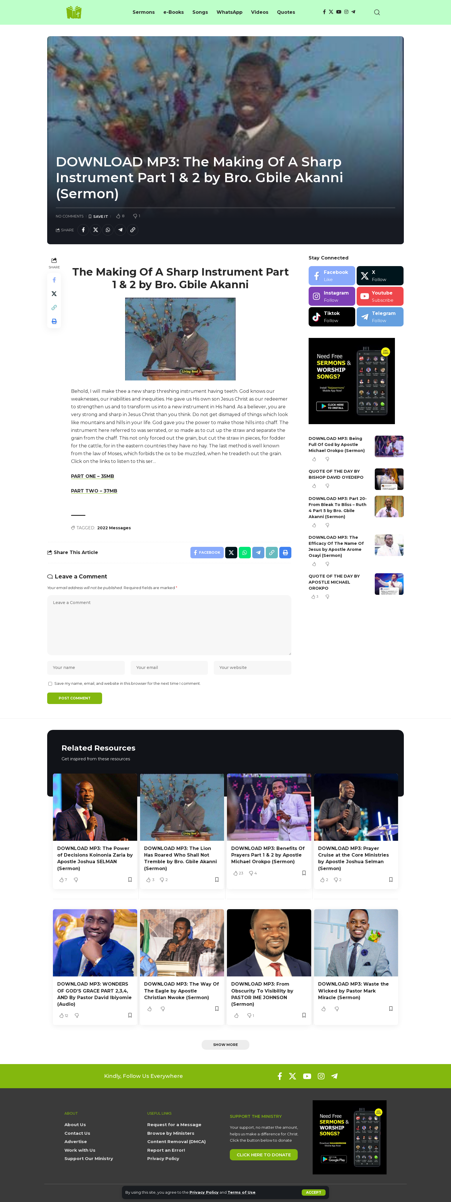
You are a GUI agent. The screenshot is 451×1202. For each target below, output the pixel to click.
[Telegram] (353, 12)
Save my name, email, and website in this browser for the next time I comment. (127, 683)
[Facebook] (324, 12)
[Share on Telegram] (120, 230)
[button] (314, 1192)
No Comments (70, 216)
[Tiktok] (332, 316)
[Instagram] (346, 12)
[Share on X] (95, 230)
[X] (331, 12)
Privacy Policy (204, 1192)
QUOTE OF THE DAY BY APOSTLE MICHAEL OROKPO (334, 582)
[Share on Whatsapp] (108, 230)
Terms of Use (241, 1192)
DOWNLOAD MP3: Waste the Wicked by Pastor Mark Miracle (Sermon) (353, 990)
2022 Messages (114, 527)
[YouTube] (339, 12)
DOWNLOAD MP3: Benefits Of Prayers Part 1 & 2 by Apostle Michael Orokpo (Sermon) (268, 855)
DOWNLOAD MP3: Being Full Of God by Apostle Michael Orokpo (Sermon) (337, 444)
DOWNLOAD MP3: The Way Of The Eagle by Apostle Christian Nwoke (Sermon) (181, 990)
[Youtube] (380, 296)
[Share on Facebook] (83, 230)
